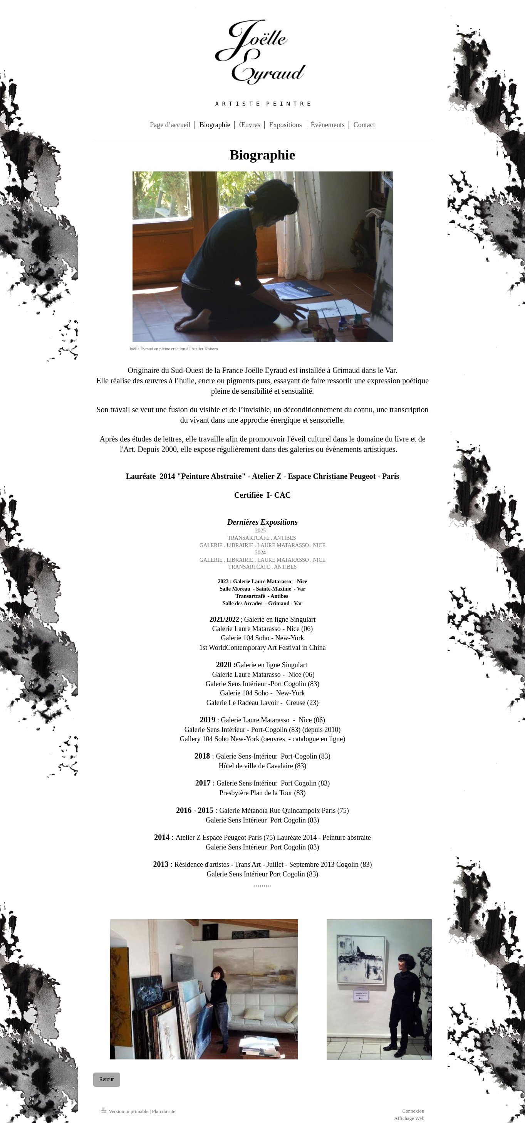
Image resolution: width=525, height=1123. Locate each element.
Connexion (413, 1111)
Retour (106, 1079)
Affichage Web (409, 1118)
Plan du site (164, 1111)
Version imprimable (125, 1111)
